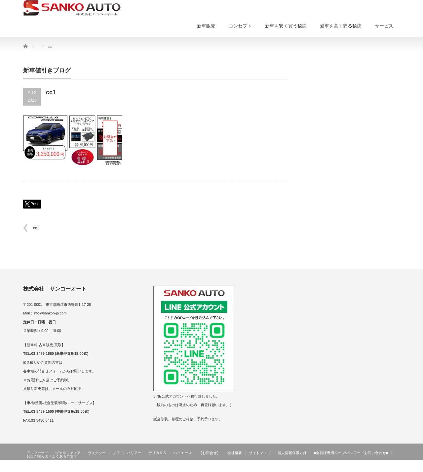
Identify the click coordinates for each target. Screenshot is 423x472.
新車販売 (206, 25)
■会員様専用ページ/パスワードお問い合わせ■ (351, 453)
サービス (384, 25)
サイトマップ (260, 453)
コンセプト (240, 25)
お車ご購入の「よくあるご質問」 (53, 456)
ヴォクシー (97, 453)
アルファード (37, 453)
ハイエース (182, 453)
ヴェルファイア (68, 453)
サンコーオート (386, 467)
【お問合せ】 (209, 453)
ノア (116, 453)
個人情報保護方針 (292, 453)
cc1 (36, 228)
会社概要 (234, 453)
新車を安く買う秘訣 (286, 25)
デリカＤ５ (157, 453)
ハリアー (134, 453)
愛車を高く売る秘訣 (341, 25)
